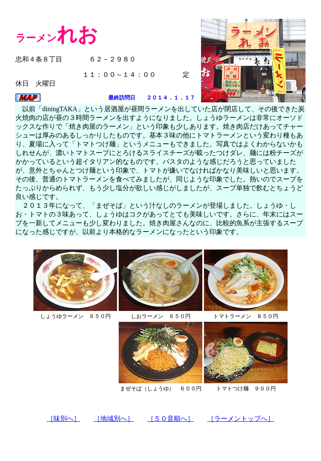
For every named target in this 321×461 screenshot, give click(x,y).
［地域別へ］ (114, 418)
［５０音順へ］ (170, 418)
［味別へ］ (63, 418)
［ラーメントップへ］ (240, 418)
